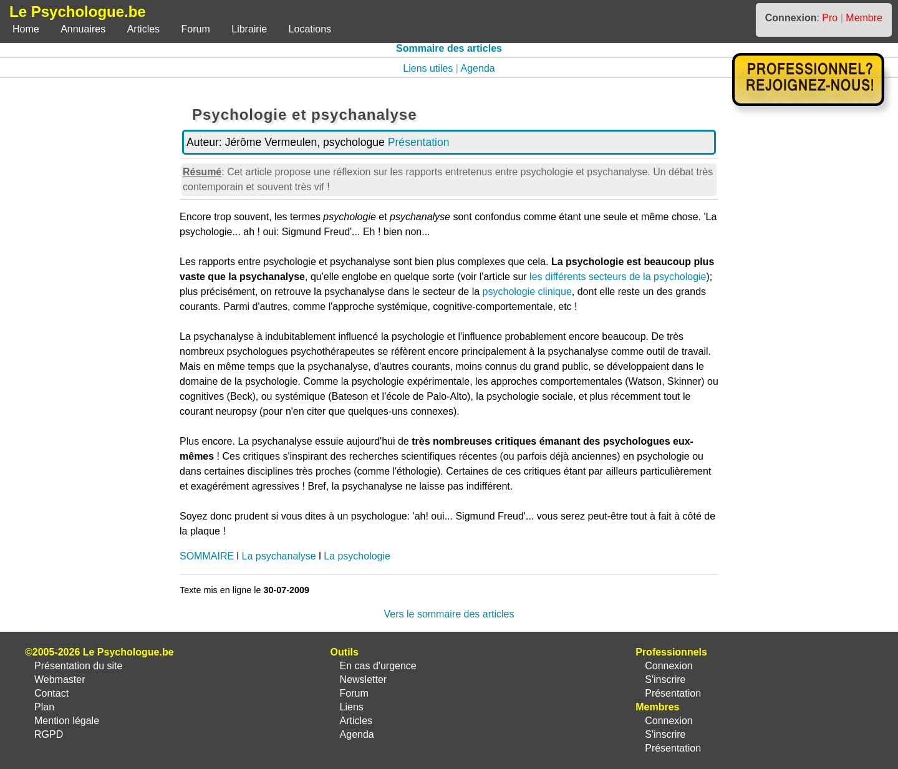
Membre (864, 17)
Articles (143, 29)
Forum (195, 29)
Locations (310, 29)
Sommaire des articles (449, 48)
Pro (830, 17)
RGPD (48, 734)
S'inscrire (665, 679)
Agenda (478, 68)
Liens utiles (428, 68)
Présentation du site (78, 665)
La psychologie (357, 556)
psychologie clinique (527, 291)
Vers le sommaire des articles (449, 614)
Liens (352, 707)
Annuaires (82, 29)
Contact (51, 693)
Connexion (669, 665)
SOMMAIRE (207, 556)
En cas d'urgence (378, 665)
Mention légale (66, 720)
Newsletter (363, 679)
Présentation (419, 142)
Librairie (249, 29)
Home (25, 29)
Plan (44, 707)
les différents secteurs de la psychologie (617, 276)
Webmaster (59, 679)
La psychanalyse (279, 556)
